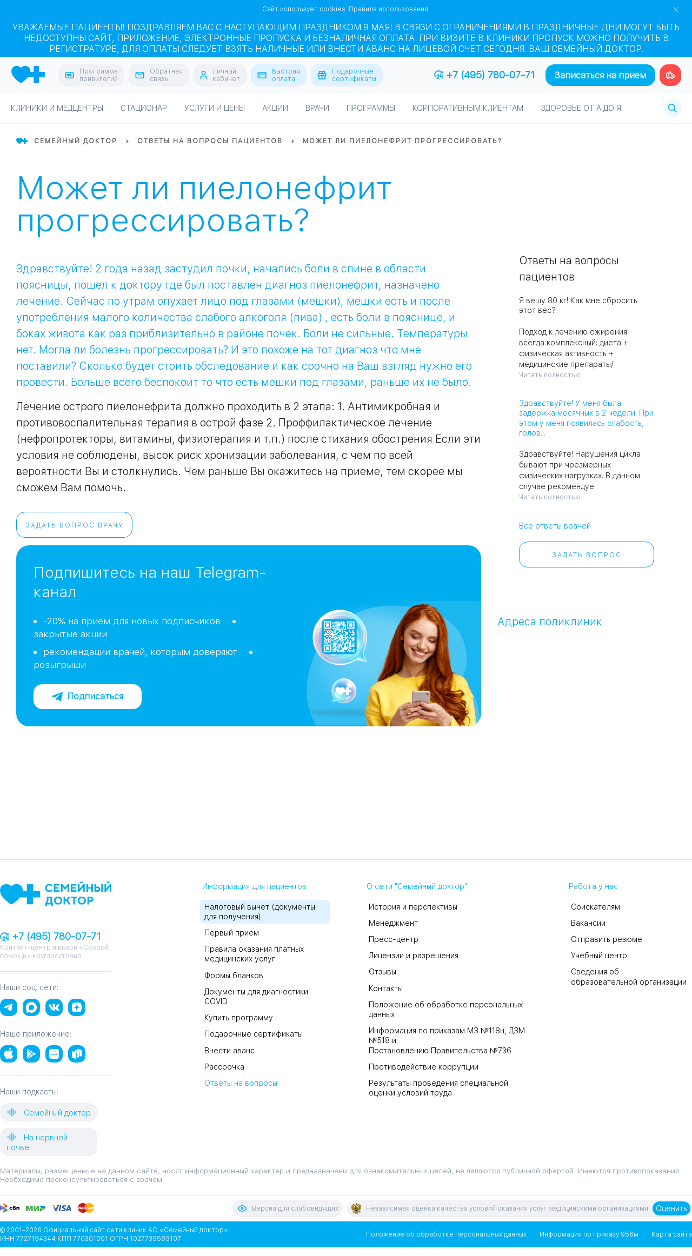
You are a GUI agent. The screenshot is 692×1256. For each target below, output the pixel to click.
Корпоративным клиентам (467, 108)
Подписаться (87, 696)
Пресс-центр (393, 939)
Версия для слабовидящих (287, 1208)
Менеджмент (393, 923)
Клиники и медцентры (57, 108)
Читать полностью (550, 375)
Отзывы (382, 971)
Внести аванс (229, 1050)
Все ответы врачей (555, 526)
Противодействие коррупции (423, 1067)
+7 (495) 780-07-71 (484, 75)
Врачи (317, 108)
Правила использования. (389, 9)
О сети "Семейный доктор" (417, 886)
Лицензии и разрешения (413, 955)
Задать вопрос (587, 555)
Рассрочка (224, 1067)
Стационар (144, 108)
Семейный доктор (48, 1112)
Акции (275, 108)
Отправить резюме (606, 939)
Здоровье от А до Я (581, 108)
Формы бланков (233, 975)
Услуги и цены (214, 108)
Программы (371, 108)
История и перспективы (413, 907)
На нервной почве (37, 1142)
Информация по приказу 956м (589, 1234)
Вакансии (588, 923)
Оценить (671, 1208)
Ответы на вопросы (240, 1083)
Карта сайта (671, 1234)
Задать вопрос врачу (74, 525)
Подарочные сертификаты (253, 1034)
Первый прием (231, 932)
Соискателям (595, 907)
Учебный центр (599, 955)
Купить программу (238, 1017)
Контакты (386, 988)
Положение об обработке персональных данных (446, 1234)
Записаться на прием (600, 75)
